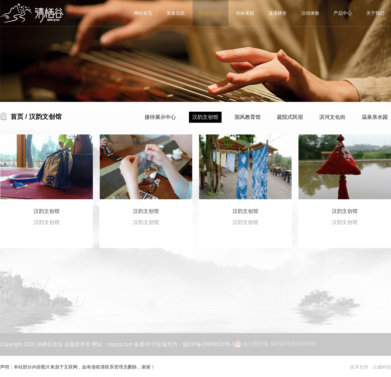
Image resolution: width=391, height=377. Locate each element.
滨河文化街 (332, 117)
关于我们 (375, 13)
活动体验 (310, 13)
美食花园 (176, 13)
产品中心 (343, 13)
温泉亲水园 (375, 117)
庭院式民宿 (290, 117)
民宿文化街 (210, 13)
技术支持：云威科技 (370, 367)
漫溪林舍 (277, 13)
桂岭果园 (245, 13)
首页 (16, 116)
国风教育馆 (248, 117)
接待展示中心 (160, 117)
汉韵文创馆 (205, 117)
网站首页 (143, 13)
